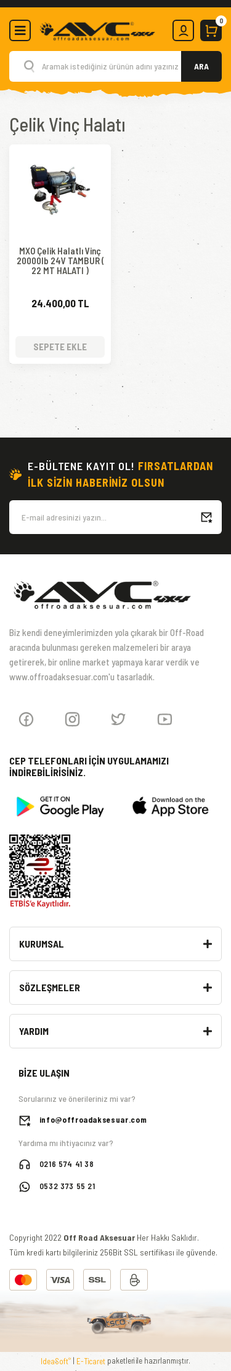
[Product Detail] (60, 156)
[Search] (115, 66)
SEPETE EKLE (60, 346)
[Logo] (97, 29)
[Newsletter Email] (115, 517)
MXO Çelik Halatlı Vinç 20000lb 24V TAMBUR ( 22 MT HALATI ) (60, 261)
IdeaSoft (56, 1361)
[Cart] (211, 30)
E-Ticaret (90, 1361)
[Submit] (206, 517)
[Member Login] (183, 30)
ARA (201, 66)
